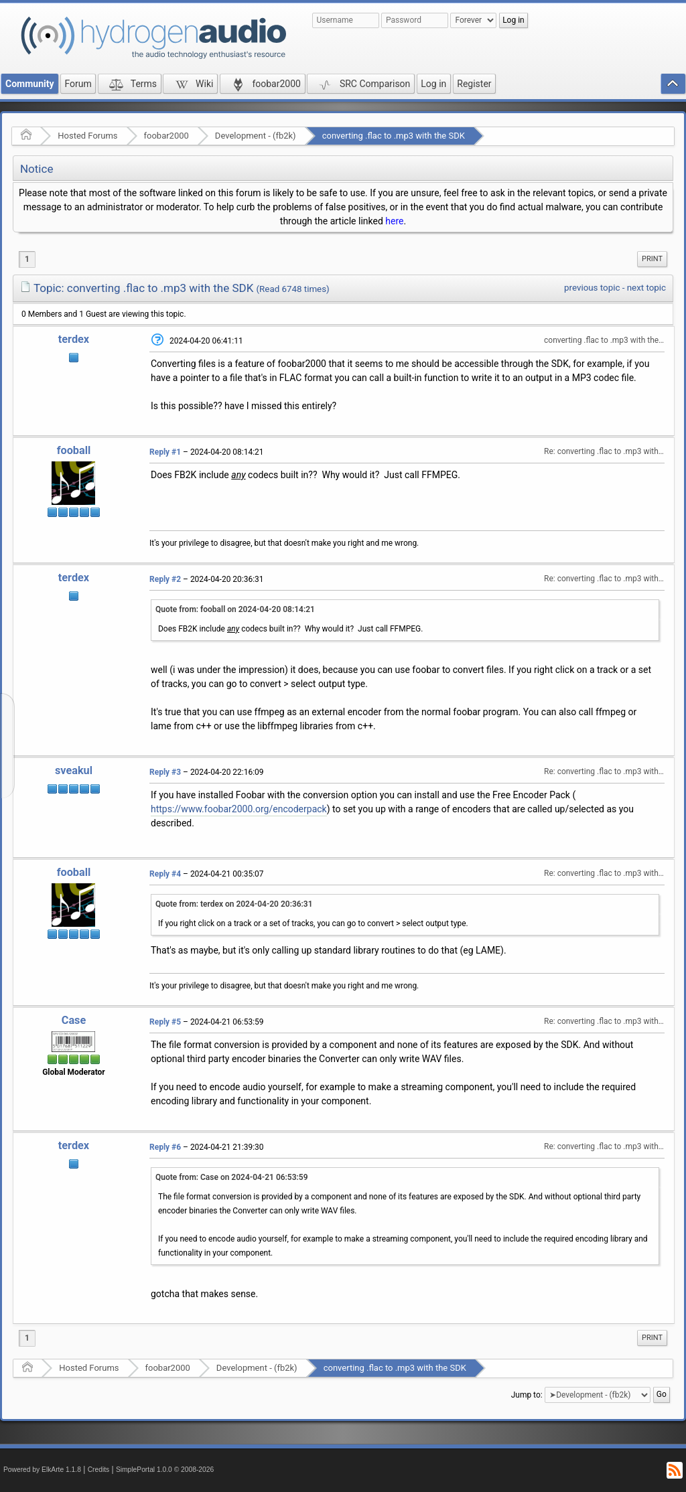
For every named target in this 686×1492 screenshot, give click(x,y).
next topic (646, 288)
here (394, 221)
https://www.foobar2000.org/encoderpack (239, 809)
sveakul (73, 770)
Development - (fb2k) (255, 136)
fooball (74, 450)
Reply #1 (165, 452)
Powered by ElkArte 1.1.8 (42, 1469)
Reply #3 (165, 772)
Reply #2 (165, 579)
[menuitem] (652, 259)
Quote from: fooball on (235, 609)
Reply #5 (165, 1022)
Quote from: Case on (231, 1177)
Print (652, 258)
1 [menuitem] (27, 259)
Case (74, 1020)
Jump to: (527, 1395)
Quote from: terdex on (234, 904)
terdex (73, 339)
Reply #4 (165, 874)
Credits (99, 1469)
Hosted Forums (87, 136)
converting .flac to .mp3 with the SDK (393, 136)
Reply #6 (165, 1147)
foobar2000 (166, 136)
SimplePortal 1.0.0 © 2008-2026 (165, 1469)
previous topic (592, 288)
